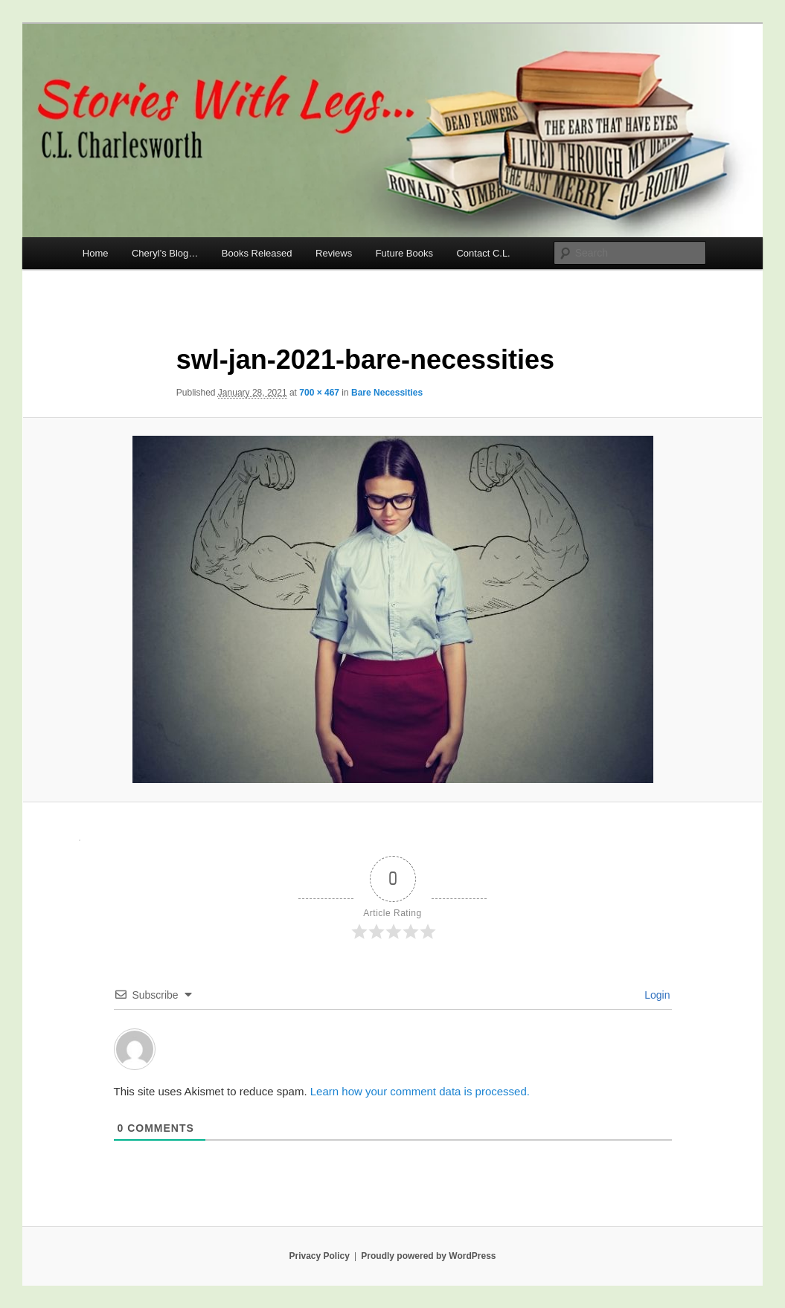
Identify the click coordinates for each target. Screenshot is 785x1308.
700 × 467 (319, 392)
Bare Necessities (387, 392)
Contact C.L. (483, 253)
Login (655, 995)
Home (96, 253)
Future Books (404, 253)
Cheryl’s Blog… (165, 253)
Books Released (257, 253)
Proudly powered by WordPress (428, 1256)
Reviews (333, 253)
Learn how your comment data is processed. (420, 1091)
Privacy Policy (319, 1256)
